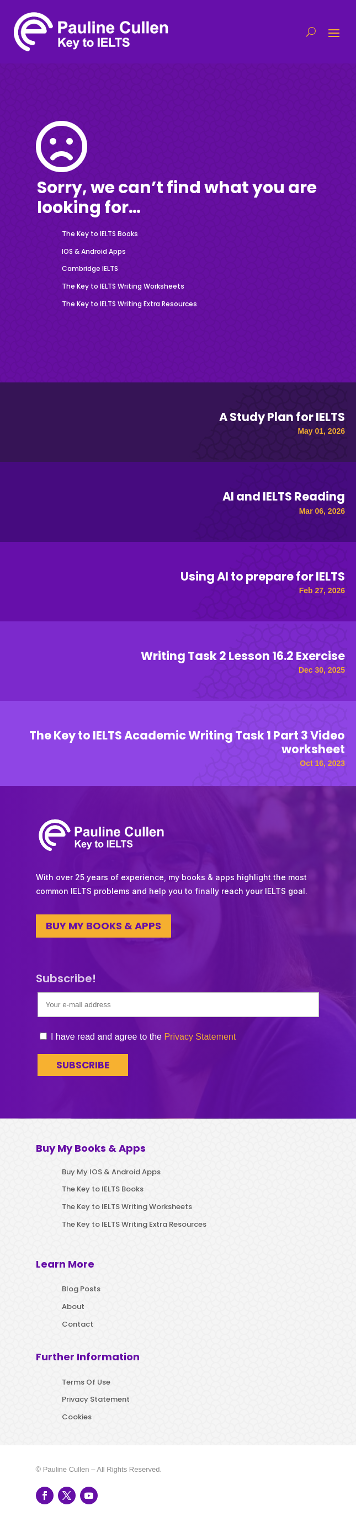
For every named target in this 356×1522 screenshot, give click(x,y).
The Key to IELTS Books (100, 233)
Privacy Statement (200, 1036)
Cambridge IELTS (90, 268)
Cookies (77, 1417)
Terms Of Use (86, 1382)
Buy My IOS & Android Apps (111, 1172)
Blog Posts (81, 1289)
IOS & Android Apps (94, 251)
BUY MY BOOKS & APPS (103, 926)
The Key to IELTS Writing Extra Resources (129, 303)
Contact (77, 1324)
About (73, 1306)
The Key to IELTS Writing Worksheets (123, 286)
